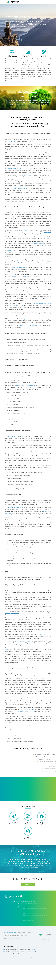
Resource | (14, 935)
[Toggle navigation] (48, 2)
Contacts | (5, 935)
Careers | (9, 935)
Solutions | (19, 935)
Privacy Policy (24, 935)
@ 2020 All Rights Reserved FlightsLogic (11, 938)
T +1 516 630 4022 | (21, 932)
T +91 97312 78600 (31, 932)
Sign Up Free (28, 884)
